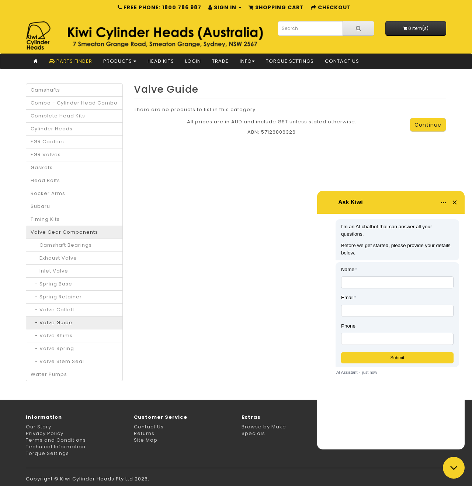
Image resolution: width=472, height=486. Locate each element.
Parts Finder (70, 61)
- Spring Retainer (56, 296)
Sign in (225, 7)
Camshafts (45, 89)
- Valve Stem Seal (57, 361)
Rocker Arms (48, 193)
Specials (253, 433)
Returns (144, 433)
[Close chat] (454, 468)
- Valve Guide (52, 322)
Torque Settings (290, 61)
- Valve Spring (52, 348)
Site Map (145, 440)
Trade (220, 61)
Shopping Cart (276, 7)
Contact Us (342, 61)
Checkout (331, 7)
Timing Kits (45, 219)
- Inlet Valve (49, 270)
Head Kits (161, 61)
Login (193, 61)
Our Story (38, 426)
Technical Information (56, 446)
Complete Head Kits (58, 115)
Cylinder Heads (52, 128)
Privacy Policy (44, 433)
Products (119, 61)
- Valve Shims (52, 335)
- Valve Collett (52, 309)
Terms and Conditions (56, 440)
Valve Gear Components (64, 232)
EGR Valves (46, 154)
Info (247, 61)
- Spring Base (51, 283)
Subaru (40, 206)
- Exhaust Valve (54, 257)
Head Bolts (45, 180)
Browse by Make (264, 426)
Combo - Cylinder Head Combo (74, 102)
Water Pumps (49, 374)
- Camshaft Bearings (61, 245)
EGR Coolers (47, 141)
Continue (427, 125)
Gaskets (42, 167)
